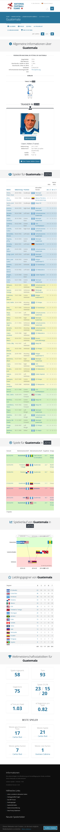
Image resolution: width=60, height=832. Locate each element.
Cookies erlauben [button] (50, 828)
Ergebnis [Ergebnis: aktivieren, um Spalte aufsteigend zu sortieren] (46, 451)
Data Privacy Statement (13, 806)
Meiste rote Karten (43, 741)
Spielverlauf (38, 26)
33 (37, 600)
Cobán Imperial (40, 275)
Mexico (12, 603)
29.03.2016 (10, 498)
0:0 (46, 472)
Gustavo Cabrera (42, 749)
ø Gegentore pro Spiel (43, 699)
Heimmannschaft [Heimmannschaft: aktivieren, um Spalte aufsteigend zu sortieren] (23, 451)
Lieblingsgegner (13, 30)
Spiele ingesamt (17, 670)
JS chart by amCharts (46, 565)
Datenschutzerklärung (13, 803)
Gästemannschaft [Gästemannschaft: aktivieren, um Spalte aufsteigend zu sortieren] (36, 451)
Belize (12, 626)
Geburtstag (19, 190)
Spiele (28, 26)
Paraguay (13, 639)
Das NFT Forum (11, 795)
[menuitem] (34, 536)
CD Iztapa (38, 430)
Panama (13, 600)
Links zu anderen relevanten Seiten (17, 789)
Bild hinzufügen (30, 138)
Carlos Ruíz (17, 732)
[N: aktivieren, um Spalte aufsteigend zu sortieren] (48, 585)
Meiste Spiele (42, 723)
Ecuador (12, 635)
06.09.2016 (10, 455)
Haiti (11, 629)
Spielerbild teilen (12, 800)
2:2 (46, 465)
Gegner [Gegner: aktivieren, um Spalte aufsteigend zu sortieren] (9, 585)
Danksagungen (11, 798)
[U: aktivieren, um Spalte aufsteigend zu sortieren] (45, 585)
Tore (43, 670)
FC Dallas (38, 394)
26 (37, 606)
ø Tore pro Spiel (17, 700)
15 (37, 619)
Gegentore (17, 685)
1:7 (46, 488)
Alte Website (35, 3)
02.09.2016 (10, 465)
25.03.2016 (10, 503)
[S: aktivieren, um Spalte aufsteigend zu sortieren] (41, 585)
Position (26, 190)
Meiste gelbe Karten (17, 741)
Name (9, 190)
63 (37, 590)
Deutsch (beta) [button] (47, 3)
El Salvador (13, 590)
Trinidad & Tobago (16, 609)
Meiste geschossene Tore (17, 723)
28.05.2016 (10, 488)
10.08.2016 (10, 472)
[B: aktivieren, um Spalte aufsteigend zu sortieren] (37, 585)
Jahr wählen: (36, 34)
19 (37, 616)
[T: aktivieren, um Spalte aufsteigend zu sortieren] (52, 585)
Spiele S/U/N (42, 685)
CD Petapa (38, 302)
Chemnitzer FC (39, 244)
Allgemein (11, 26)
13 (37, 626)
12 (37, 629)
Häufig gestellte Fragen (13, 792)
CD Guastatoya (40, 264)
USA (11, 606)
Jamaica (12, 616)
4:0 (46, 498)
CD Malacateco (40, 270)
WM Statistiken (26, 30)
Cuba (12, 619)
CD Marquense (39, 384)
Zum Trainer (30, 161)
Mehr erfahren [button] (26, 829)
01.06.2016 (10, 483)
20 (37, 613)
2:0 (46, 503)
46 (37, 593)
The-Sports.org (35, 70)
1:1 (46, 483)
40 (37, 597)
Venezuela (13, 632)
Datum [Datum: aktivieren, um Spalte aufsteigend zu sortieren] (9, 451)
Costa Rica (13, 593)
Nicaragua (13, 613)
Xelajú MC (38, 203)
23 (37, 609)
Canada (12, 623)
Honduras (13, 597)
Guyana (12, 642)
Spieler (21, 26)
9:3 (46, 455)
